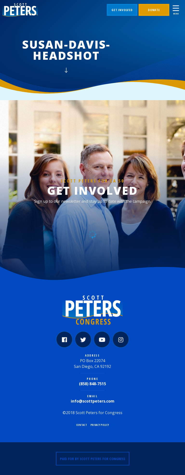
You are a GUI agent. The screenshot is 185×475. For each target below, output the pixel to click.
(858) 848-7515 (92, 383)
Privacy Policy (100, 425)
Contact (81, 425)
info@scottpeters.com (92, 401)
